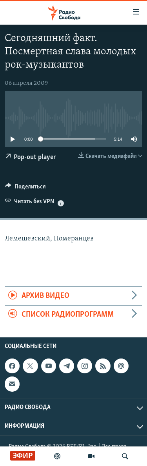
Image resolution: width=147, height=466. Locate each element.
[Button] (25, 188)
